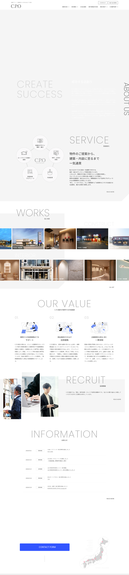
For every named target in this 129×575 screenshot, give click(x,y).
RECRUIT (103, 7)
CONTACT (103, 3)
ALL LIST (111, 287)
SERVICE (65, 7)
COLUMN (83, 7)
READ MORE (110, 499)
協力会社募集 (113, 3)
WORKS (74, 7)
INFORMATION (93, 7)
